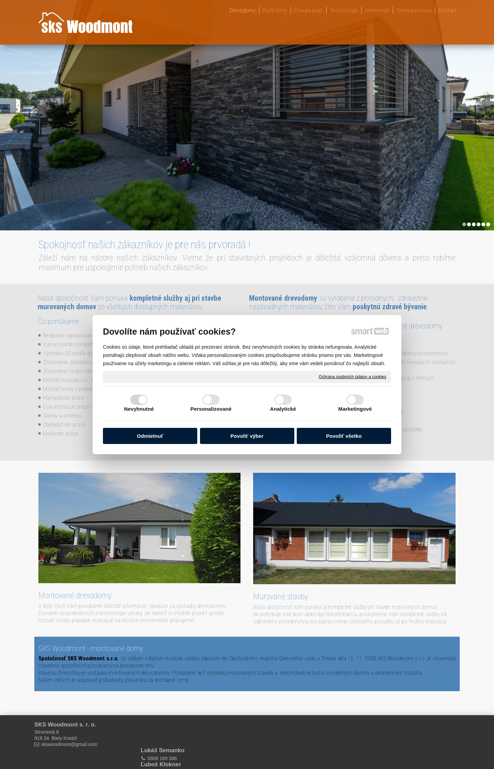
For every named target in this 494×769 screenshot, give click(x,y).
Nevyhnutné (139, 409)
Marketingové (355, 409)
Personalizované (211, 409)
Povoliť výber (247, 436)
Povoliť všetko (344, 436)
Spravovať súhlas (349, 759)
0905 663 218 (270, 732)
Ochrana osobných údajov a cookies (352, 376)
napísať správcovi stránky (240, 759)
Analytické (283, 409)
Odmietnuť (150, 436)
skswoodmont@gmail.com (69, 744)
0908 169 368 (163, 732)
